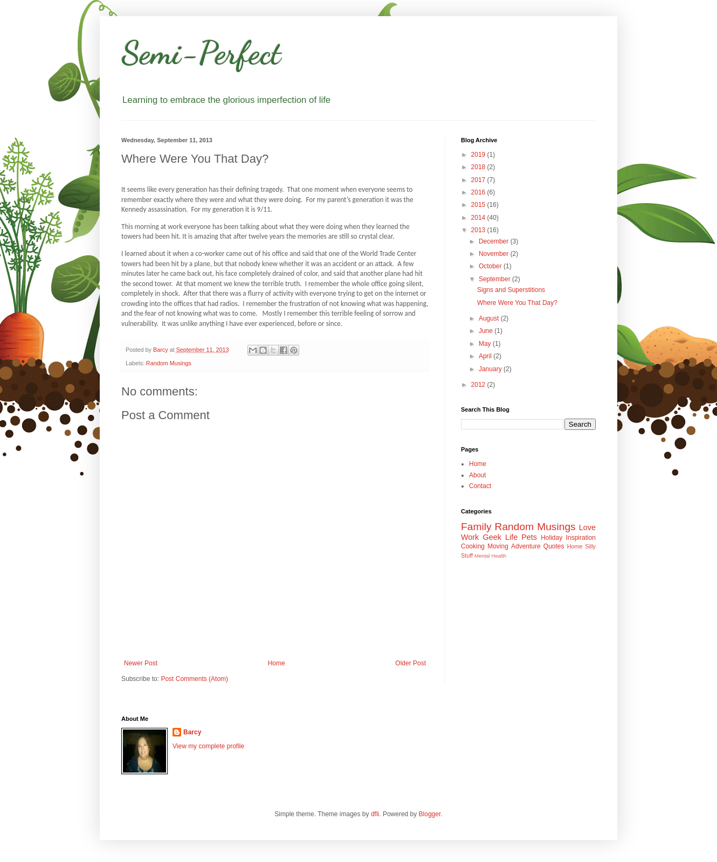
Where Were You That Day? (517, 303)
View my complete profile (208, 746)
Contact (480, 486)
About (477, 475)
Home (276, 663)
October (491, 266)
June (486, 331)
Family (476, 526)
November (495, 254)
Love (587, 527)
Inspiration (581, 537)
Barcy (192, 732)
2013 (479, 230)
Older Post (410, 663)
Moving (497, 546)
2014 (479, 217)
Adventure (526, 546)
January (491, 369)
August (490, 318)
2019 (479, 154)
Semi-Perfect (201, 52)
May (486, 343)
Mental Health (490, 556)
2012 (479, 384)
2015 (479, 204)
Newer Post (140, 663)
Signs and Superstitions (511, 290)
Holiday (551, 537)
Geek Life (500, 537)
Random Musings (168, 363)
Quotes (553, 546)
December (495, 241)
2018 (479, 167)
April (486, 356)
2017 (479, 180)
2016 (479, 192)
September (495, 279)
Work (470, 537)
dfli (375, 814)
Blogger (430, 814)
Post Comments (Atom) (194, 679)
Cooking (473, 546)
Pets (529, 537)
